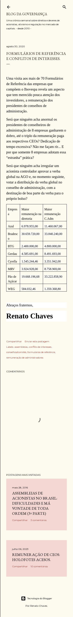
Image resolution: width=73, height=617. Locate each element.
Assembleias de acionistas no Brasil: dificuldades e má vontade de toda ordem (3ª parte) (34, 503)
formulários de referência (41, 352)
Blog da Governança (26, 14)
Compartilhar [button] (14, 341)
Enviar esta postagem (37, 341)
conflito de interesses (40, 346)
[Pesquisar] (64, 6)
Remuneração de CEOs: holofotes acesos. (36, 557)
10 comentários (39, 566)
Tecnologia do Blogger (36, 598)
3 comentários (39, 520)
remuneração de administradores (24, 357)
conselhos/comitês (16, 352)
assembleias (21, 346)
